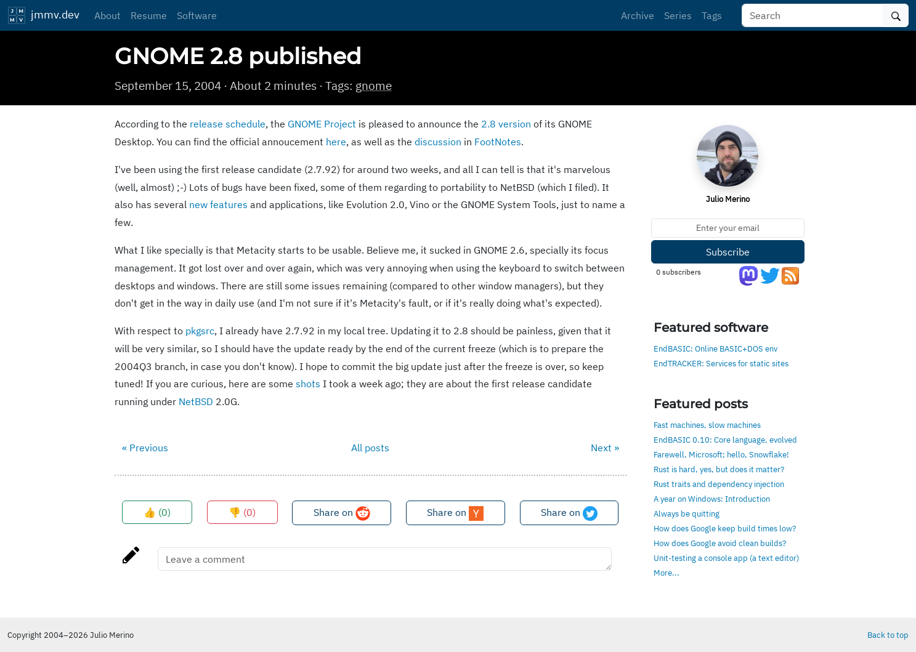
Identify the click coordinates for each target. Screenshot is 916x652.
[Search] (812, 15)
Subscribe (728, 252)
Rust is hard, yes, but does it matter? (719, 469)
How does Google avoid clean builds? (720, 543)
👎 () (242, 512)
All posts (370, 447)
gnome (373, 85)
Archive (637, 15)
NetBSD (196, 401)
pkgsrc (199, 330)
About (107, 15)
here (336, 141)
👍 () (157, 512)
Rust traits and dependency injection (719, 483)
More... (666, 572)
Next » (605, 447)
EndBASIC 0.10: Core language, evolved (725, 439)
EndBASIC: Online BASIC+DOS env (715, 348)
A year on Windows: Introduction (712, 498)
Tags (712, 15)
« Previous (145, 447)
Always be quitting (686, 513)
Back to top (888, 634)
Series (678, 15)
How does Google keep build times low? (725, 528)
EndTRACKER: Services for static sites (721, 363)
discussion (438, 141)
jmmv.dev (43, 15)
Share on (342, 513)
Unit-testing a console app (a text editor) (726, 557)
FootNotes (497, 141)
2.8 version (506, 124)
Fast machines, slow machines (707, 424)
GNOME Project (322, 124)
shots (308, 383)
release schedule (227, 124)
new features (218, 204)
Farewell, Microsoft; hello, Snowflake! (721, 454)
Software (197, 15)
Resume (149, 15)
